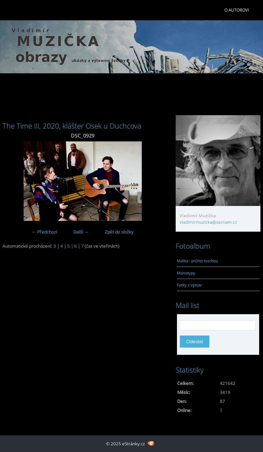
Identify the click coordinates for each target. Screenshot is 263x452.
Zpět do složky (119, 232)
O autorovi (236, 10)
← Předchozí (44, 232)
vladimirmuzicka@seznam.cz (208, 222)
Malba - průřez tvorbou (197, 260)
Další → (80, 232)
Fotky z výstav (189, 284)
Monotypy (186, 272)
